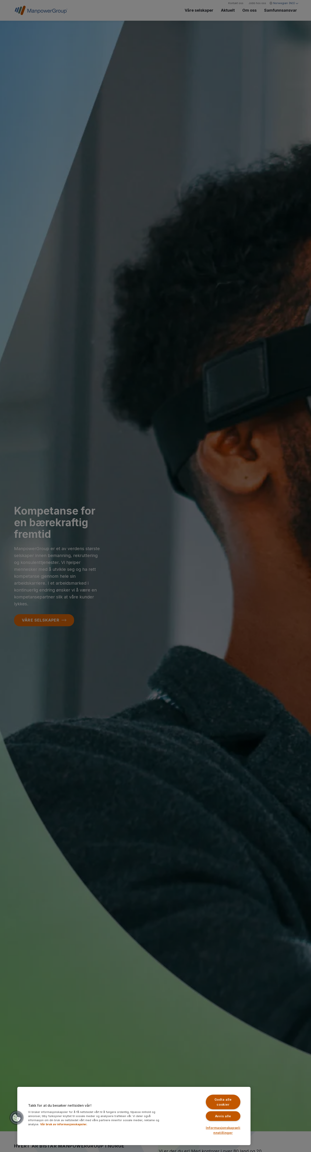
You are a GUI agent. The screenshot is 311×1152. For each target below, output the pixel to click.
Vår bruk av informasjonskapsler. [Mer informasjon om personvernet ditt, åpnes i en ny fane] (63, 1124)
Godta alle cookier (223, 1102)
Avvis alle (223, 1116)
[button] (17, 1118)
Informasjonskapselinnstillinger (223, 1130)
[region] (134, 1116)
